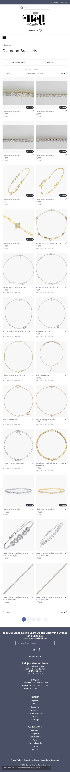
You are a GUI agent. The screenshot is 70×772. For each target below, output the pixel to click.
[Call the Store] (35, 671)
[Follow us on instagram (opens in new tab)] (34, 649)
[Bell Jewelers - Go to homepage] (33, 19)
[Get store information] (35, 673)
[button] (54, 2)
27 (46, 619)
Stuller (35, 749)
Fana (35, 740)
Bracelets (7, 45)
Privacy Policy (16, 760)
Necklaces (35, 710)
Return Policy (35, 656)
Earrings (35, 719)
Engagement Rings (35, 713)
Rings (35, 704)
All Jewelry (35, 700)
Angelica (35, 733)
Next (63, 73)
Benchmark (35, 737)
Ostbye (35, 746)
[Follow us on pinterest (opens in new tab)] (40, 649)
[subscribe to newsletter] (51, 643)
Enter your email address (35, 638)
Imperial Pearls (35, 743)
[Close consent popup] (49, 768)
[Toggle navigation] (4, 37)
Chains (35, 716)
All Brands (35, 730)
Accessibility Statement (50, 760)
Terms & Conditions (31, 760)
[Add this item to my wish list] (32, 111)
